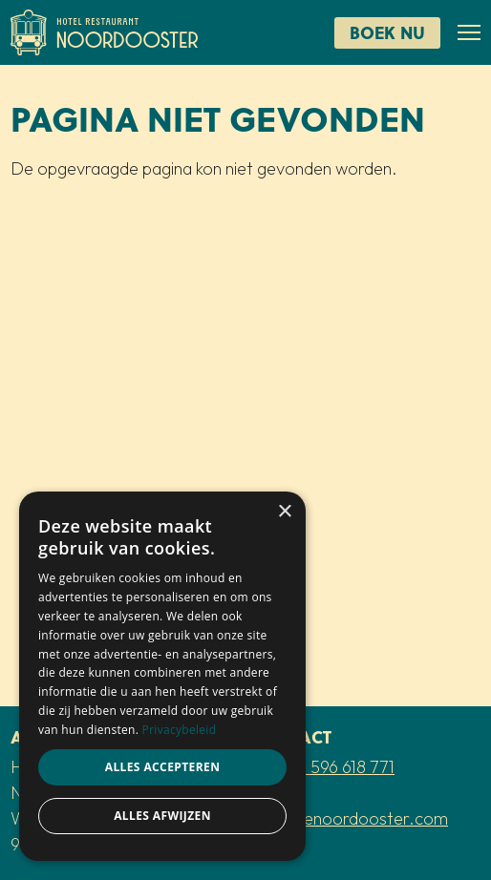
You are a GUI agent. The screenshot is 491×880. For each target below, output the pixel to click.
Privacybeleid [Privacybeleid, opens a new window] (179, 730)
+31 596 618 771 (339, 767)
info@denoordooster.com (351, 818)
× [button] (284, 512)
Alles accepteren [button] (163, 767)
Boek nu (387, 32)
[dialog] (162, 676)
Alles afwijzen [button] (162, 815)
